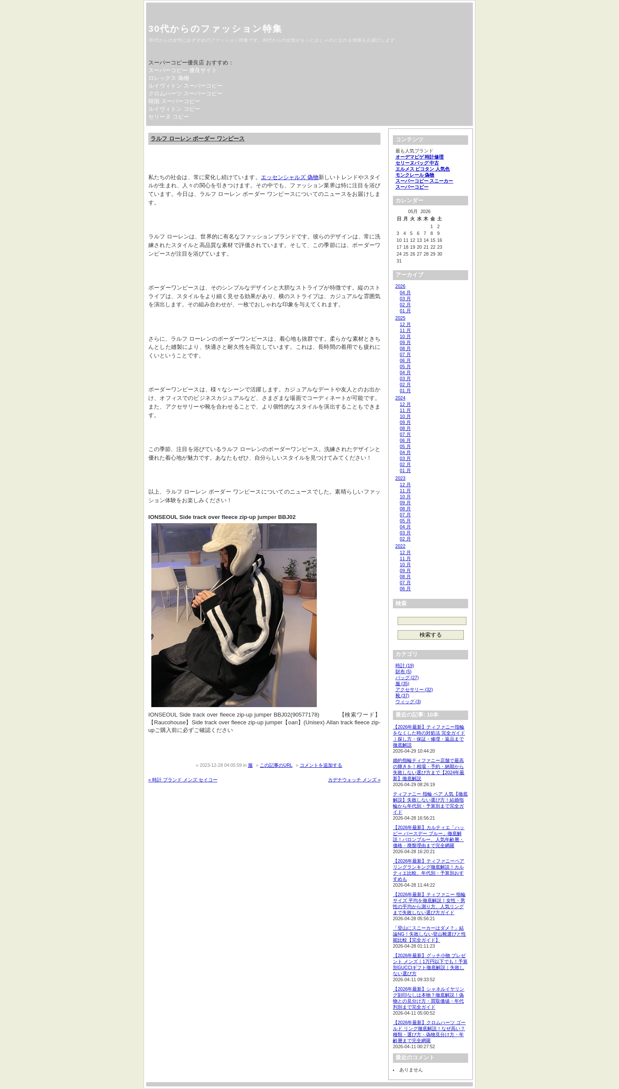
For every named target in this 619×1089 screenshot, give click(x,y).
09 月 (405, 342)
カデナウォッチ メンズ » (354, 779)
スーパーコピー (412, 186)
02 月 (405, 304)
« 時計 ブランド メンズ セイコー (183, 779)
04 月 (405, 292)
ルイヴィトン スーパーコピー (185, 85)
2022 (400, 546)
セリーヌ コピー (168, 116)
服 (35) (402, 683)
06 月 (405, 360)
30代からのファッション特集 (215, 29)
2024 (400, 397)
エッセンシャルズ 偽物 (290, 177)
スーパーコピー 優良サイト (182, 70)
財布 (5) (403, 671)
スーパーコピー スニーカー (424, 180)
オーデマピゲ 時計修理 (419, 156)
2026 (400, 286)
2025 (400, 317)
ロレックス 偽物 (168, 78)
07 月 (405, 354)
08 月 (405, 348)
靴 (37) (402, 695)
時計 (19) (404, 665)
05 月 (405, 366)
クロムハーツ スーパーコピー (185, 93)
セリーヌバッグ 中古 (417, 162)
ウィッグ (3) (408, 701)
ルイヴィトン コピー (174, 109)
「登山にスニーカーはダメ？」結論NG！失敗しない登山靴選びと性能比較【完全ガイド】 (429, 934)
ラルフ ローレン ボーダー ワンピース (197, 138)
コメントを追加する (321, 765)
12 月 (405, 324)
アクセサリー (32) (414, 689)
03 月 (405, 298)
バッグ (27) (407, 677)
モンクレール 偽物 (415, 174)
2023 (400, 478)
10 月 (405, 336)
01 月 (405, 310)
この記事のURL (276, 765)
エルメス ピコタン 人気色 (422, 168)
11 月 (405, 330)
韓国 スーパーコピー (174, 101)
